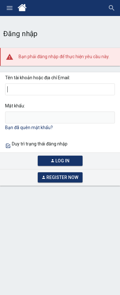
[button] (9, 8)
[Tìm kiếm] (112, 8)
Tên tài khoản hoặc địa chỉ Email (37, 77)
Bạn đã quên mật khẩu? (29, 127)
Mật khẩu (14, 105)
